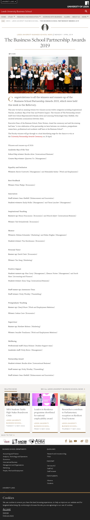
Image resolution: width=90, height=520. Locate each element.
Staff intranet (51, 471)
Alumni (67, 16)
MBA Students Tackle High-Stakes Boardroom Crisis (17, 412)
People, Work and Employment (13, 471)
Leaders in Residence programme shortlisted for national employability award (44, 414)
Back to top (6, 435)
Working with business (52, 16)
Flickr (49, 456)
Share (13, 54)
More (84, 16)
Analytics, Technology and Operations (15, 456)
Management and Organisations (13, 465)
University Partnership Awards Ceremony (27, 136)
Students (50, 483)
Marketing (6, 468)
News (8, 21)
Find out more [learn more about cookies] (8, 515)
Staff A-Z (50, 468)
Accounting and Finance (11, 454)
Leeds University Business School (16, 11)
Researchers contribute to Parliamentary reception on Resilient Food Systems (72, 414)
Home (3, 16)
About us (76, 16)
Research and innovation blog (56, 454)
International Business (10, 462)
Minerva (50, 480)
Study (10, 16)
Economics (6, 459)
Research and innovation (28, 16)
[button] (86, 11)
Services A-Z (51, 466)
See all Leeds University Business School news (62, 389)
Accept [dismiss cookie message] (7, 509)
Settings (6, 512)
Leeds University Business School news (34, 34)
